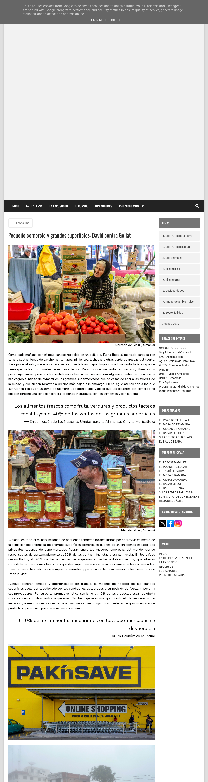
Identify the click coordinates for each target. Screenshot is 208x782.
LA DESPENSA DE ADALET (175, 362)
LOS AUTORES (168, 375)
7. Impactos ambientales (178, 106)
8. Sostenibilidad (172, 117)
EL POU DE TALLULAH (173, 271)
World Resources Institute (175, 195)
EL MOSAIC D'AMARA (172, 280)
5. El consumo (20, 27)
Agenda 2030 (170, 128)
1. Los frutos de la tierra (177, 40)
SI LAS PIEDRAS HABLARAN (177, 242)
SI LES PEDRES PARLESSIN (176, 297)
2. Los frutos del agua (176, 51)
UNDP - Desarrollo (170, 182)
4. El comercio (171, 73)
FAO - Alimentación (171, 161)
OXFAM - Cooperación (173, 152)
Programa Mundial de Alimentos (179, 191)
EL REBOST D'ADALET (172, 267)
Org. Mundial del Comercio (175, 157)
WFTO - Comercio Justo (174, 170)
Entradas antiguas (137, 742)
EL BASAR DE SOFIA (171, 288)
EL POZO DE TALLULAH (174, 224)
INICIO (163, 358)
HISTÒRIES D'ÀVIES (171, 305)
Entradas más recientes (29, 742)
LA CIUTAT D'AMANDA (173, 284)
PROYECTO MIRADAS (172, 379)
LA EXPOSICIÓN (169, 367)
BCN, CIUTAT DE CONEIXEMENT (179, 301)
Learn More (98, 20)
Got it (115, 20)
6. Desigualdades (173, 95)
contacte (16, 775)
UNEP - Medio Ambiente (174, 178)
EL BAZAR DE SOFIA (171, 237)
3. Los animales (172, 62)
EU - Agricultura (169, 187)
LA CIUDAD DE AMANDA (174, 233)
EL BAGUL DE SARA (171, 292)
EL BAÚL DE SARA (170, 246)
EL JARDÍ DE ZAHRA (172, 275)
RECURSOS (166, 371)
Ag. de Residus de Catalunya (177, 165)
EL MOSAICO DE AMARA (174, 229)
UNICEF (164, 174)
